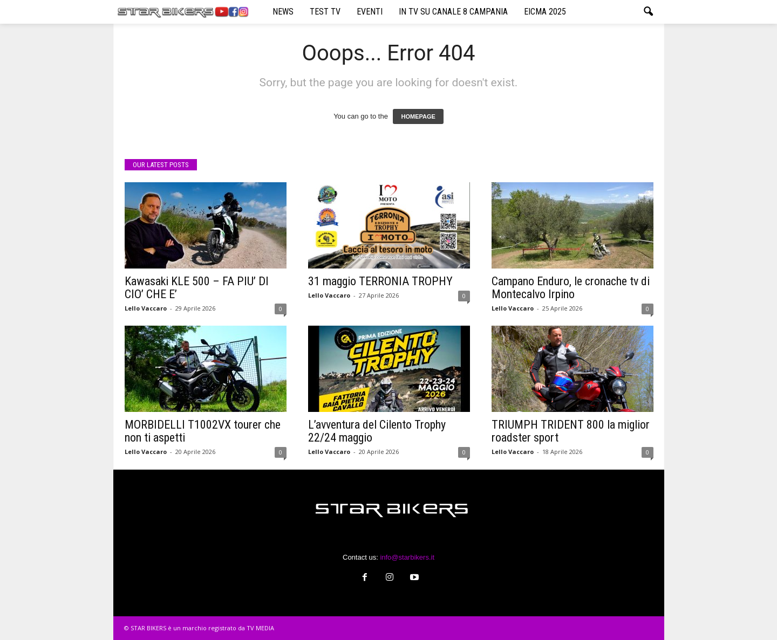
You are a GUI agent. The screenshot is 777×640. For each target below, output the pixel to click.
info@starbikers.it (407, 557)
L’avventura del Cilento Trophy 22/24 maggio (377, 431)
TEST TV (325, 11)
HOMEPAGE (418, 116)
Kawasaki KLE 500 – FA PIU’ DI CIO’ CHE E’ (197, 287)
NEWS (283, 11)
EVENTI (370, 11)
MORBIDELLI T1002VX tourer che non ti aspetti (203, 431)
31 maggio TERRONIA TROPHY (380, 281)
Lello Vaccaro (146, 308)
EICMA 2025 (545, 11)
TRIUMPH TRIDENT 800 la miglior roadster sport (571, 431)
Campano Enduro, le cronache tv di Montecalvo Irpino (571, 287)
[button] (648, 12)
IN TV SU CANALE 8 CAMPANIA (453, 11)
